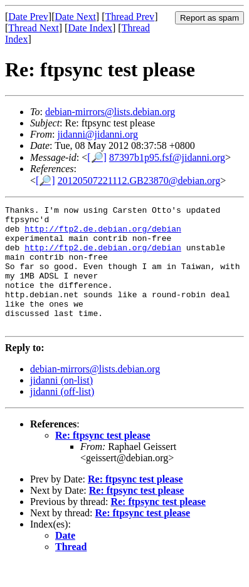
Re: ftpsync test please (103, 459)
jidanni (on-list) (61, 404)
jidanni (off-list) (62, 416)
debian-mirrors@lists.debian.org (110, 111)
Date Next (75, 16)
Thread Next (33, 28)
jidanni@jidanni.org (97, 134)
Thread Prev (129, 16)
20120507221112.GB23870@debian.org (139, 180)
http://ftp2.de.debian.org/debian (102, 234)
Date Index (90, 28)
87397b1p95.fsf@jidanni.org (167, 157)
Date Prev (28, 16)
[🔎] (97, 157)
